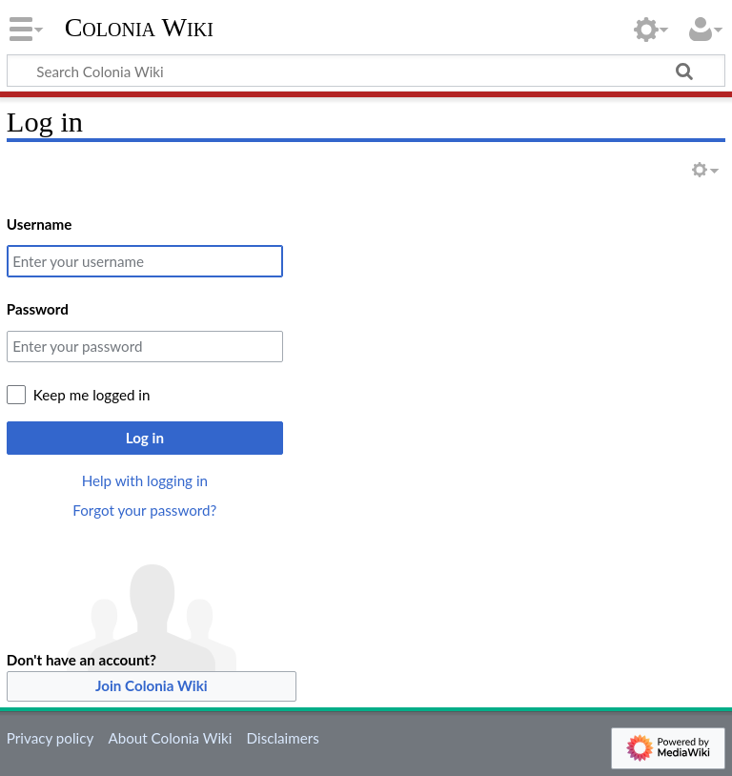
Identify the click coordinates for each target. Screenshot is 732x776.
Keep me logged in (92, 394)
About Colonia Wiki (170, 737)
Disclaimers (283, 737)
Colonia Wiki (139, 27)
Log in (145, 437)
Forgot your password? (144, 510)
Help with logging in (145, 480)
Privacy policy (50, 737)
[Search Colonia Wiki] (366, 70)
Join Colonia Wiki (151, 685)
